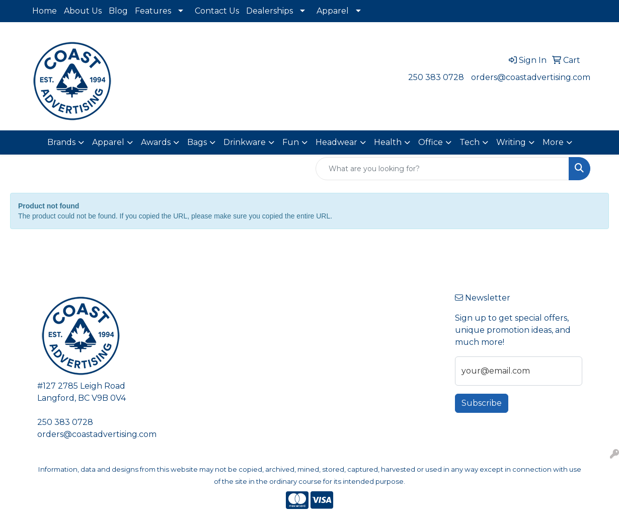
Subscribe (481, 403)
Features (153, 11)
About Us (83, 11)
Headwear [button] (336, 142)
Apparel (333, 11)
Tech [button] (469, 142)
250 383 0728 (436, 77)
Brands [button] (61, 142)
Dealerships (269, 11)
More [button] (553, 142)
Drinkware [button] (244, 142)
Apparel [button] (108, 142)
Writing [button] (511, 142)
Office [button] (430, 142)
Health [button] (388, 142)
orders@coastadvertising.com (530, 77)
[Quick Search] (442, 168)
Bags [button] (197, 142)
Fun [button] (290, 142)
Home (44, 11)
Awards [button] (156, 142)
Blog (118, 11)
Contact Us (217, 11)
